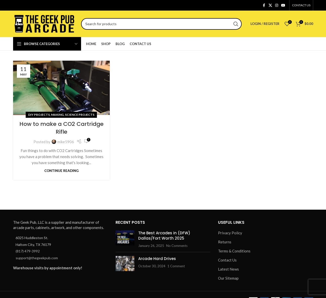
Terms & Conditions (234, 251)
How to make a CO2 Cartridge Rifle (61, 128)
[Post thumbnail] (125, 239)
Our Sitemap (228, 278)
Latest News (228, 269)
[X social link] (270, 5)
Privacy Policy (230, 233)
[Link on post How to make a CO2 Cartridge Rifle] (61, 88)
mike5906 (65, 141)
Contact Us (227, 260)
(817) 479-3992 (28, 251)
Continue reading (61, 171)
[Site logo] (44, 23)
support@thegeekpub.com (37, 258)
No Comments (177, 246)
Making (57, 115)
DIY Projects (39, 115)
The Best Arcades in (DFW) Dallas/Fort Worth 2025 (164, 235)
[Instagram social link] (277, 5)
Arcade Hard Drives (157, 258)
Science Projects (79, 115)
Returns (224, 242)
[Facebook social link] (264, 5)
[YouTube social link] (283, 5)
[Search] (161, 24)
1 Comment (176, 266)
